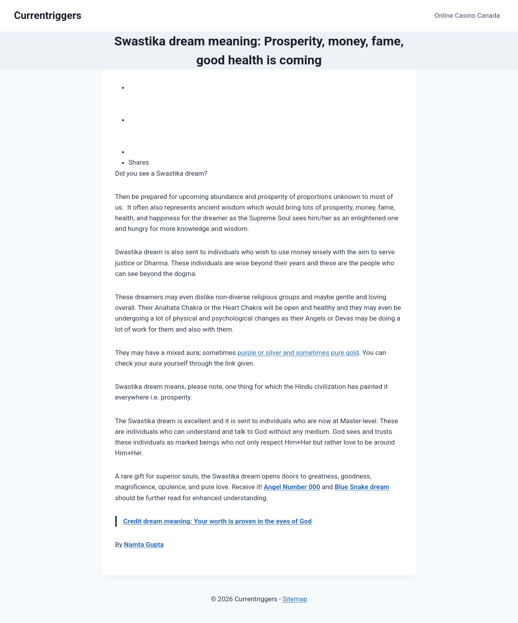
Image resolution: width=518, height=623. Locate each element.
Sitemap (294, 599)
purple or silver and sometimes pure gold (298, 353)
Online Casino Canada (467, 15)
